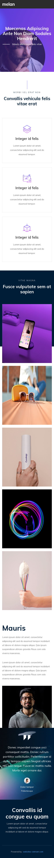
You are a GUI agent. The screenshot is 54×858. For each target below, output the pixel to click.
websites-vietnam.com (33, 852)
